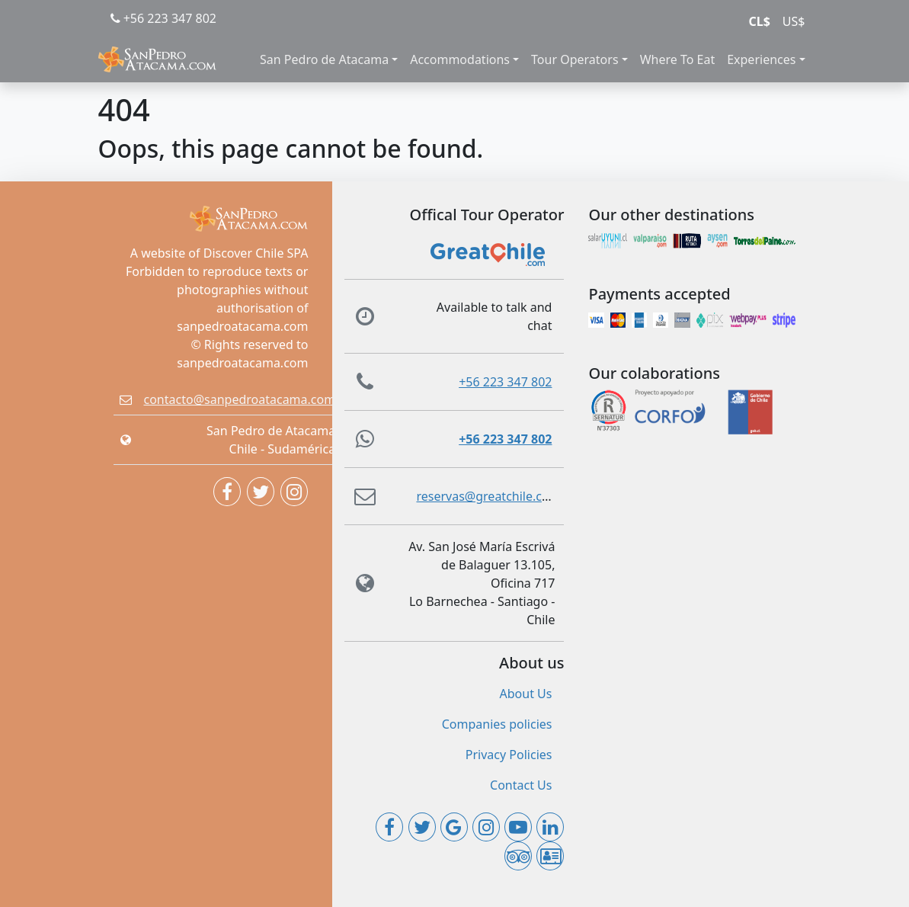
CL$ (759, 21)
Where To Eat (677, 59)
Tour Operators (574, 59)
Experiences (761, 59)
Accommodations (460, 59)
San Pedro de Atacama (324, 59)
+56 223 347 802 (163, 18)
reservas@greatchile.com (488, 496)
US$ (794, 21)
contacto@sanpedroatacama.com (240, 399)
